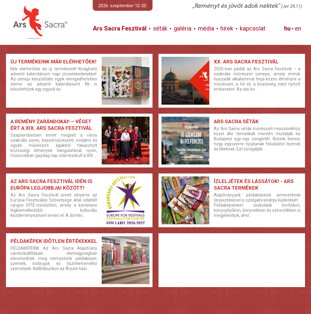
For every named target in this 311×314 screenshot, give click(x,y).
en (298, 28)
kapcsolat (253, 28)
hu (287, 28)
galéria (182, 28)
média (206, 28)
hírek (226, 28)
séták (160, 28)
